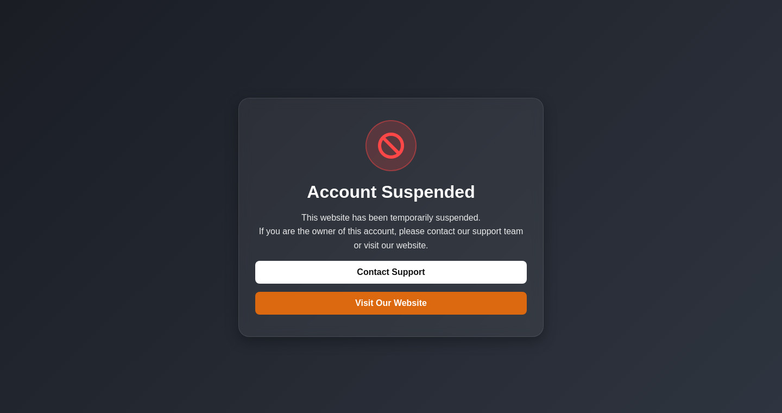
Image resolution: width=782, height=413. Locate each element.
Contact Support (391, 272)
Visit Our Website (391, 303)
